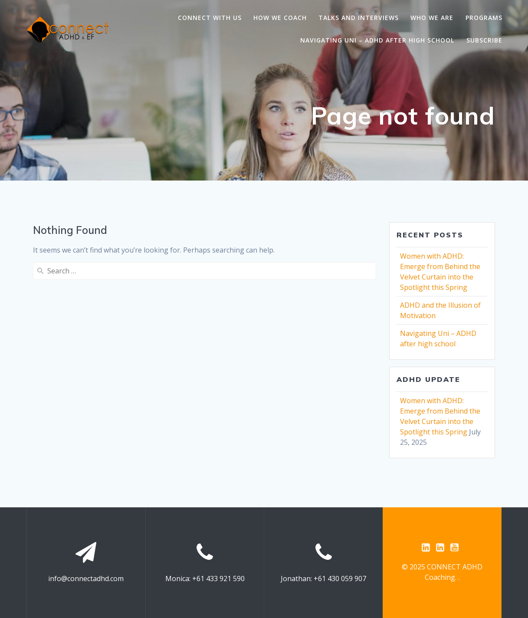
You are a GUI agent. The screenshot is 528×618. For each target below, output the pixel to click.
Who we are (431, 17)
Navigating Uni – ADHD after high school (377, 40)
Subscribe (484, 40)
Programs (484, 17)
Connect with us (210, 17)
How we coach (280, 17)
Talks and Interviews (358, 17)
